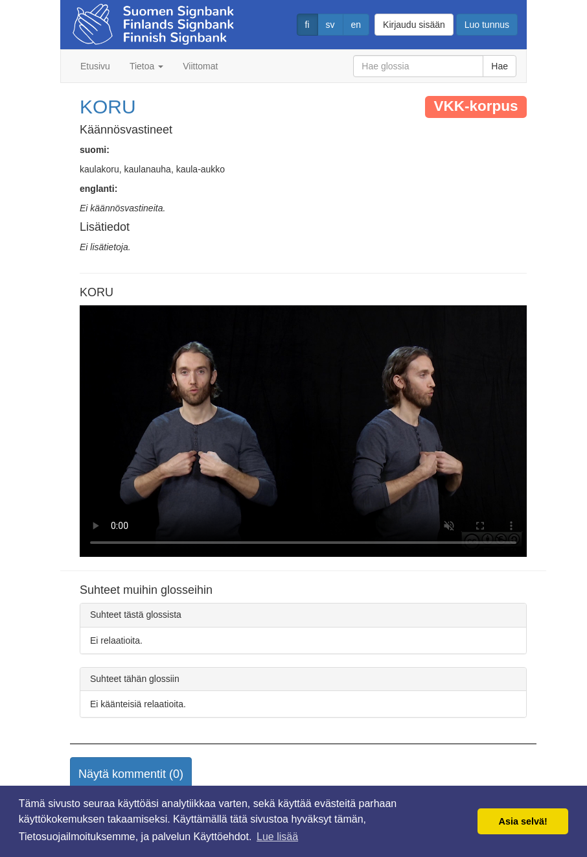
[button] (131, 774)
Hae (499, 66)
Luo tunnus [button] (487, 24)
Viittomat (200, 66)
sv (330, 24)
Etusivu (95, 66)
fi (307, 24)
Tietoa (146, 66)
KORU (108, 106)
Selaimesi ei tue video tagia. (303, 431)
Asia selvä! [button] (523, 821)
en (356, 24)
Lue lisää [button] (277, 836)
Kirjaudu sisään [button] (414, 24)
